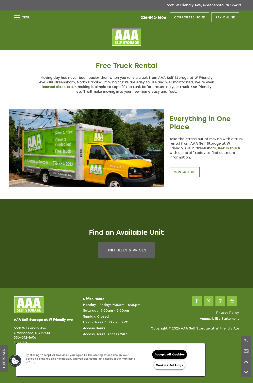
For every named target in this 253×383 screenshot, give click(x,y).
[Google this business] (232, 301)
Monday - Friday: (97, 305)
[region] (111, 360)
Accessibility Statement (219, 319)
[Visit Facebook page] (197, 301)
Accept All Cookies (169, 354)
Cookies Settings (169, 365)
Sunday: (89, 316)
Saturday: (91, 310)
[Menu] (22, 17)
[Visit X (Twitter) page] (208, 301)
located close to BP (59, 87)
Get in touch (229, 148)
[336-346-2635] (246, 341)
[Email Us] (246, 351)
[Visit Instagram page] (220, 301)
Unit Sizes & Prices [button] (126, 250)
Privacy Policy (227, 313)
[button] (189, 17)
